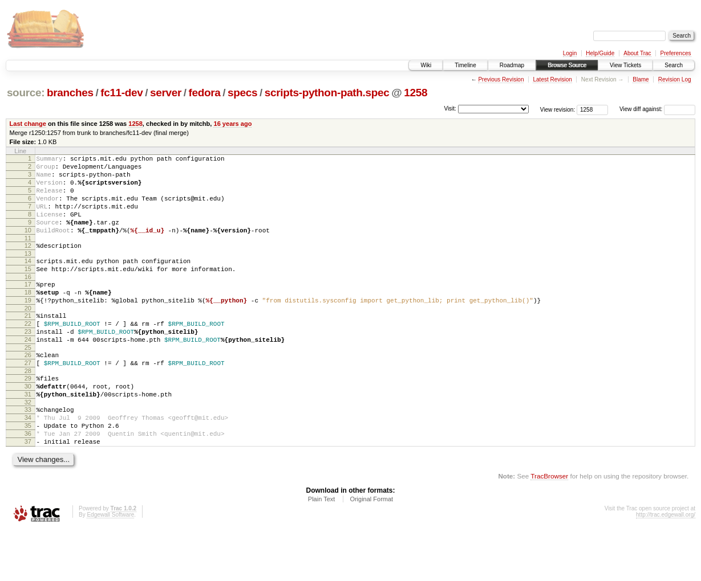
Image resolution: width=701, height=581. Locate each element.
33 (28, 452)
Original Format (371, 550)
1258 (415, 93)
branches (70, 93)
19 (28, 325)
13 (28, 272)
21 (28, 342)
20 (28, 335)
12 (28, 262)
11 (28, 255)
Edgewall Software (110, 566)
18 (28, 316)
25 (28, 381)
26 (28, 389)
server (165, 93)
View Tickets (625, 65)
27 (28, 398)
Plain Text (321, 550)
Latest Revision (552, 79)
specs (242, 93)
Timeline (465, 65)
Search (673, 65)
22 (28, 352)
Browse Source (567, 65)
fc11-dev (121, 93)
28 (28, 408)
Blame (641, 79)
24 (28, 372)
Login (570, 53)
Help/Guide (600, 53)
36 (28, 481)
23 (28, 362)
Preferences (676, 53)
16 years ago (232, 123)
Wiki (425, 65)
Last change (28, 123)
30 (28, 425)
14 (28, 279)
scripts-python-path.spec (327, 93)
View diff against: (657, 109)
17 (28, 306)
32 (28, 444)
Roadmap (512, 65)
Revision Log (674, 79)
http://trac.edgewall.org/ (665, 566)
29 (28, 415)
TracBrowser (549, 527)
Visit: (450, 108)
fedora (205, 93)
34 (28, 462)
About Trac (637, 53)
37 (28, 491)
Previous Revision (501, 79)
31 (28, 435)
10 (28, 245)
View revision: (558, 109)
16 (28, 299)
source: (25, 93)
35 (28, 471)
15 (28, 289)
